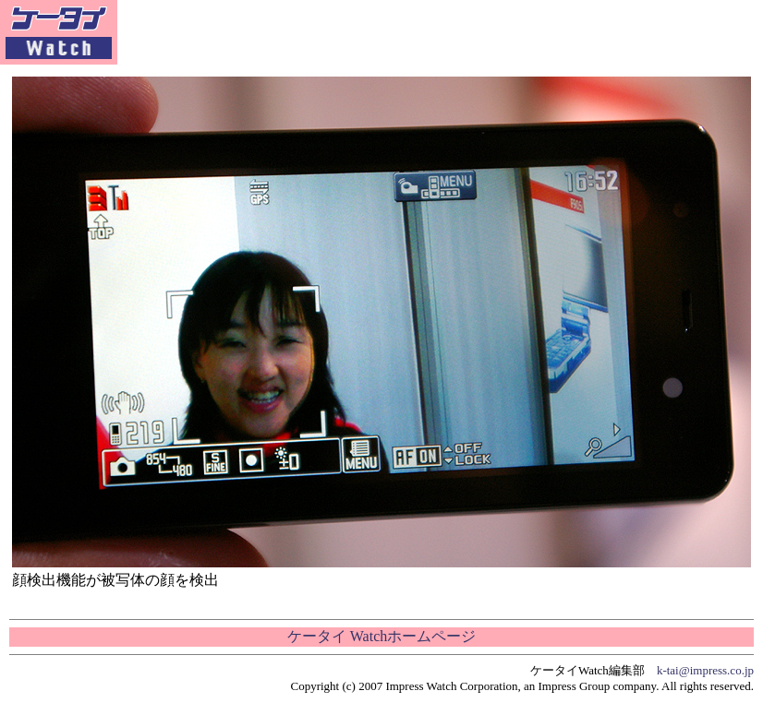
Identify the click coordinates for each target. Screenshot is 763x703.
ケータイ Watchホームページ (381, 636)
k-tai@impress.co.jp (705, 670)
